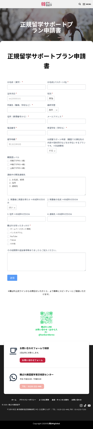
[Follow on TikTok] (85, 405)
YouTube (12, 236)
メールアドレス (55, 116)
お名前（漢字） (15, 82)
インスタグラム (14, 232)
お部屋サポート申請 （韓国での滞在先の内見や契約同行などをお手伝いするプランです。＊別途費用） (66, 142)
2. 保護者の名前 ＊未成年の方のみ (62, 199)
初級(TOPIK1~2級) (16, 160)
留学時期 (12, 139)
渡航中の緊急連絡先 (16, 174)
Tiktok (11, 240)
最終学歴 (51, 104)
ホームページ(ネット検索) (19, 229)
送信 (12, 277)
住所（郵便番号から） (18, 116)
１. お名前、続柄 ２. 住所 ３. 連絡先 (46, 186)
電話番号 (12, 127)
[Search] (80, 4)
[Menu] (86, 4)
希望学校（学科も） (57, 127)
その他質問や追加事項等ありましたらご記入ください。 (32, 250)
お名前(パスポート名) (57, 82)
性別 (50, 93)
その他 (11, 243)
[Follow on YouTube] (89, 405)
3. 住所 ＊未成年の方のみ (18, 214)
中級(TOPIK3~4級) (16, 164)
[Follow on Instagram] (81, 405)
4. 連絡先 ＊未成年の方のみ (59, 214)
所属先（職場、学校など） (20, 104)
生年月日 (12, 93)
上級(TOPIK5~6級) (16, 168)
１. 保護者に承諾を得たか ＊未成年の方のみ (26, 201)
